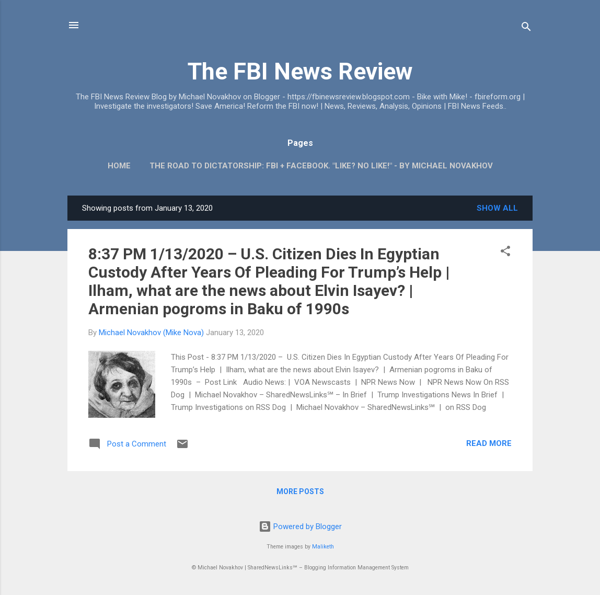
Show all (497, 208)
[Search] (526, 28)
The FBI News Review (300, 71)
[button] (505, 253)
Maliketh (323, 546)
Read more (489, 443)
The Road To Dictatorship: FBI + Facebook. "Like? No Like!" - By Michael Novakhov (321, 165)
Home (119, 165)
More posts (300, 491)
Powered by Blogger (300, 526)
